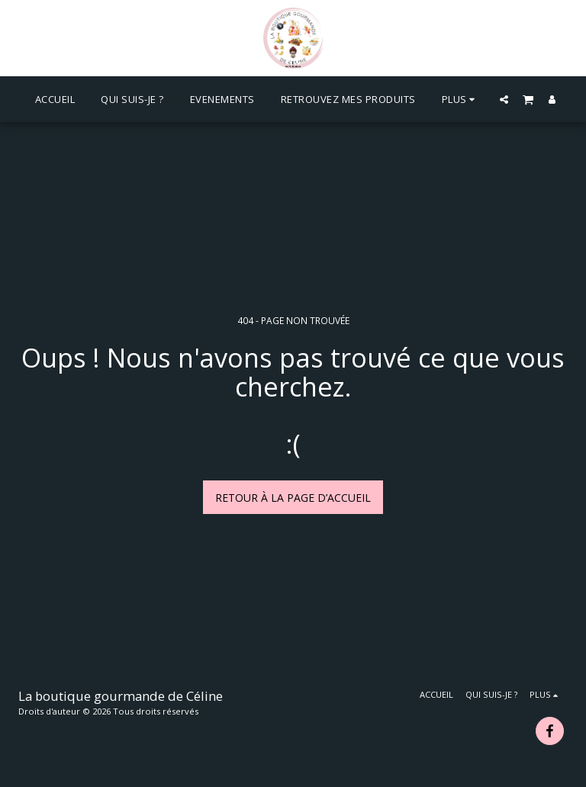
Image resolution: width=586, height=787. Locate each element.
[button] (504, 99)
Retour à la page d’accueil (293, 497)
